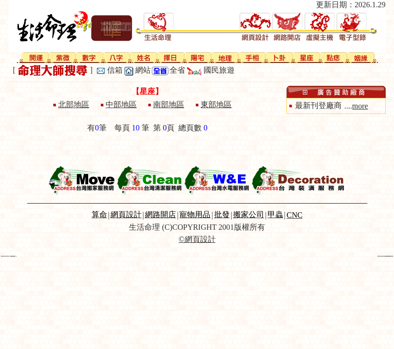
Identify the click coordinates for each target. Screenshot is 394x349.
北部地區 (73, 104)
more (360, 106)
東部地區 (216, 104)
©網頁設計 (196, 239)
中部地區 (121, 104)
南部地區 (168, 104)
